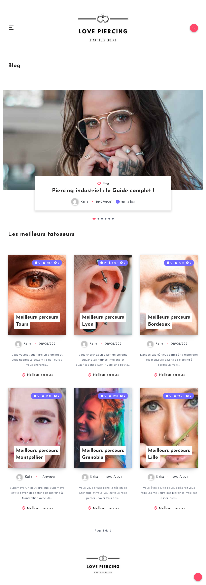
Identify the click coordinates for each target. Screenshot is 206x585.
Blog (106, 183)
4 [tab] (105, 219)
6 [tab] (113, 219)
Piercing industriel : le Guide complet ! (103, 191)
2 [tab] (98, 219)
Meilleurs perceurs (40, 375)
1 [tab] (94, 219)
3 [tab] (102, 219)
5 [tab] (109, 219)
